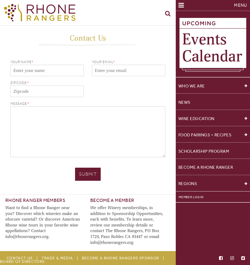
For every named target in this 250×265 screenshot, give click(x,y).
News (184, 102)
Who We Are (212, 86)
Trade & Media (57, 258)
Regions (212, 183)
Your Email (102, 62)
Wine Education (212, 118)
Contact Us (20, 258)
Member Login (191, 197)
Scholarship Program (203, 150)
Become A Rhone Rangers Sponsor (120, 258)
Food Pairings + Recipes (212, 134)
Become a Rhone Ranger (205, 167)
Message (18, 104)
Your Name (21, 62)
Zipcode (18, 83)
